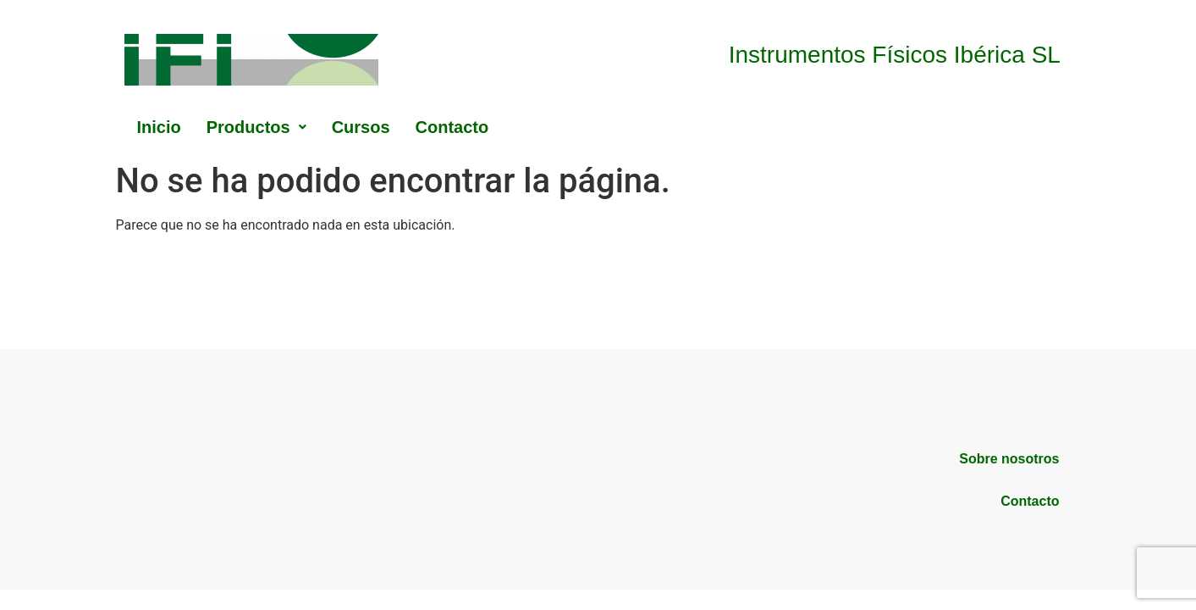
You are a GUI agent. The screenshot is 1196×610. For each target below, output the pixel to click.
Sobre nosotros (1009, 459)
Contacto (452, 127)
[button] (256, 127)
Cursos (361, 127)
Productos (256, 127)
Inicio (159, 127)
